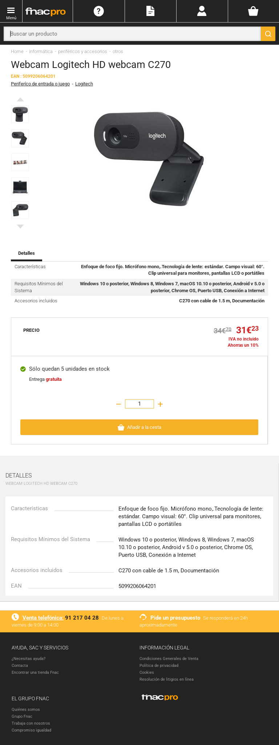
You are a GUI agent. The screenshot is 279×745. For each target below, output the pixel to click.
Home (17, 51)
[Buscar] (268, 34)
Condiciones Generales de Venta (169, 658)
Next (20, 228)
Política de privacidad (159, 665)
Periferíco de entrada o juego (40, 83)
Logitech (84, 83)
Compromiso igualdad (31, 730)
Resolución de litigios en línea (167, 679)
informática (41, 51)
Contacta (20, 665)
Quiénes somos (26, 709)
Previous (20, 101)
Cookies (147, 672)
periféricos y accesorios (82, 51)
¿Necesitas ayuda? (28, 658)
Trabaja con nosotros (31, 723)
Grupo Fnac (22, 716)
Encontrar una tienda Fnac (35, 672)
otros (118, 51)
